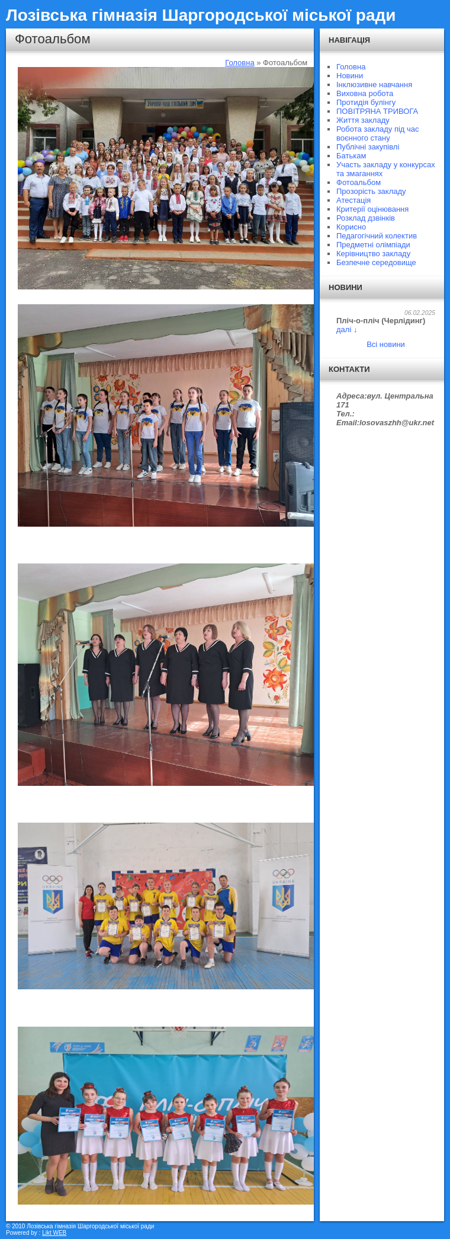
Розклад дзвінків (365, 218)
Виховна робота (364, 93)
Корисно (351, 226)
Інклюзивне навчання (374, 84)
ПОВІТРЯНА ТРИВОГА (377, 111)
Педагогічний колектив (376, 235)
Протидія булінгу (366, 102)
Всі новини (386, 344)
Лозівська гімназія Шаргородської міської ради (201, 15)
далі (343, 329)
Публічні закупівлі (367, 146)
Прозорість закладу (371, 191)
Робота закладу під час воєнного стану (377, 133)
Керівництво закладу (373, 253)
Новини (349, 75)
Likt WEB (54, 1233)
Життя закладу (363, 120)
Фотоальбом (358, 182)
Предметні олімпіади (373, 244)
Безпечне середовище (376, 262)
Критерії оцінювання (372, 209)
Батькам (351, 155)
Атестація (353, 200)
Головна (239, 62)
